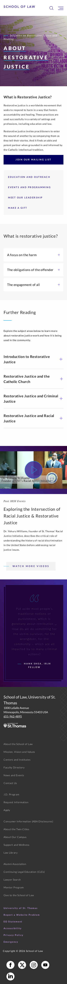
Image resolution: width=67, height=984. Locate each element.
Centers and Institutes (17, 759)
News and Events (14, 775)
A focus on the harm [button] (33, 255)
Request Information (16, 802)
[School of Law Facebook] (10, 965)
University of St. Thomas (21, 908)
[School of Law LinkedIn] (10, 976)
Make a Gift (17, 207)
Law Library (11, 852)
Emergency (11, 941)
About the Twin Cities (16, 829)
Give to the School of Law (19, 895)
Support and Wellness (16, 844)
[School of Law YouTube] (45, 965)
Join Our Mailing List (33, 159)
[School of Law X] (22, 965)
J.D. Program (11, 794)
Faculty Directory (14, 767)
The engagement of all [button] (33, 285)
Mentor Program (14, 887)
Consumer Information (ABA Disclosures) (28, 821)
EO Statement (13, 921)
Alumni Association (15, 863)
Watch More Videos (31, 566)
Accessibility (13, 928)
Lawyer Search (12, 879)
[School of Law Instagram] (34, 965)
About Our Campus (15, 836)
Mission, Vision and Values (19, 751)
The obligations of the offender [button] (33, 270)
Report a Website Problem (22, 914)
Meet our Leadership (25, 197)
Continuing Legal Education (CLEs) (24, 871)
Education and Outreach (29, 177)
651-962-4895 (13, 716)
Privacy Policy (13, 935)
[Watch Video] (34, 470)
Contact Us (10, 783)
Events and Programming (29, 187)
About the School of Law (18, 743)
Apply (7, 810)
